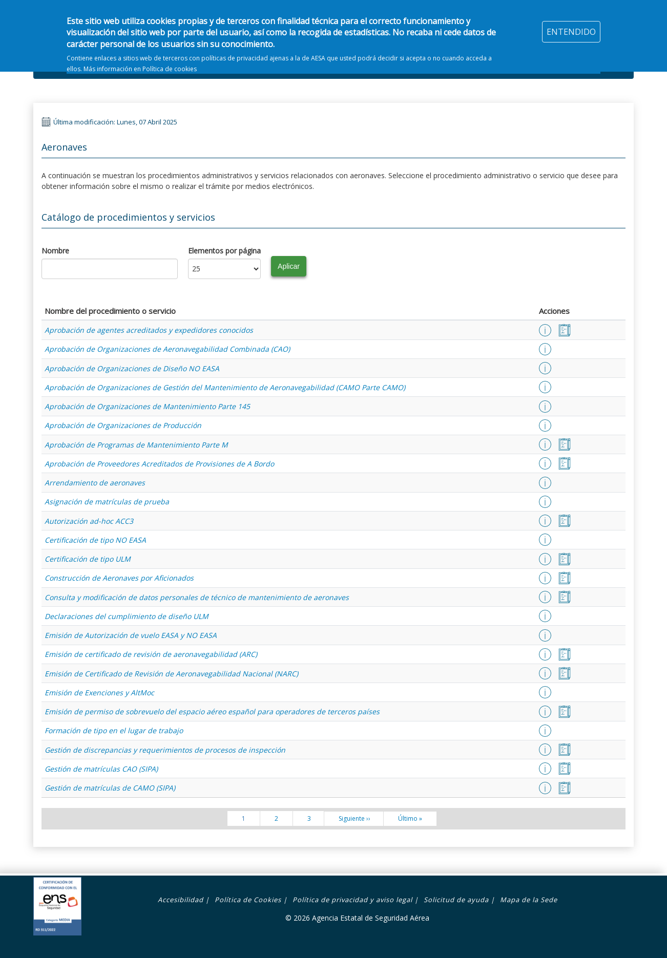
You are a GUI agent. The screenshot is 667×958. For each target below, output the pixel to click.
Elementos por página (224, 251)
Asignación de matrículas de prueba (107, 501)
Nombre (55, 251)
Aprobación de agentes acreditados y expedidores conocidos (149, 330)
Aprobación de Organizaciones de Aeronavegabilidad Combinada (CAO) (167, 349)
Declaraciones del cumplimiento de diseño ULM (127, 616)
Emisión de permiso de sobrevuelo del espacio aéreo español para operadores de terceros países (212, 711)
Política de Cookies (248, 899)
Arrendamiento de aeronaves (95, 482)
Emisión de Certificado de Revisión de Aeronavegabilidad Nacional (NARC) (171, 673)
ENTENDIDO (571, 25)
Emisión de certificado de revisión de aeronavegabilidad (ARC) (151, 654)
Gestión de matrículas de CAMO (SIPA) (110, 788)
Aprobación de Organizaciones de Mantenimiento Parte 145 (147, 406)
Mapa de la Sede (528, 899)
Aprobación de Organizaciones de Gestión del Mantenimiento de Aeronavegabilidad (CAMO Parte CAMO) (225, 387)
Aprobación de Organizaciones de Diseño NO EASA (132, 368)
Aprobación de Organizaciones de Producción (123, 425)
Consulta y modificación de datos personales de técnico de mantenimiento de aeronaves (197, 597)
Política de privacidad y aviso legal (352, 899)
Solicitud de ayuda (456, 899)
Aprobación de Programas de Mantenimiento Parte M (136, 445)
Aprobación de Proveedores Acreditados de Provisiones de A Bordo (159, 464)
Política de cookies (169, 63)
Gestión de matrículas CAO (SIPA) (101, 769)
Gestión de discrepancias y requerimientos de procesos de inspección (165, 750)
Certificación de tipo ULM (88, 559)
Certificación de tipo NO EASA (95, 540)
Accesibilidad (180, 899)
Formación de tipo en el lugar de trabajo (114, 730)
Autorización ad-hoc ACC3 (89, 521)
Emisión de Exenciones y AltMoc (99, 692)
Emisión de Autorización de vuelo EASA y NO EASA (131, 635)
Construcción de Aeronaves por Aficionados (119, 578)
